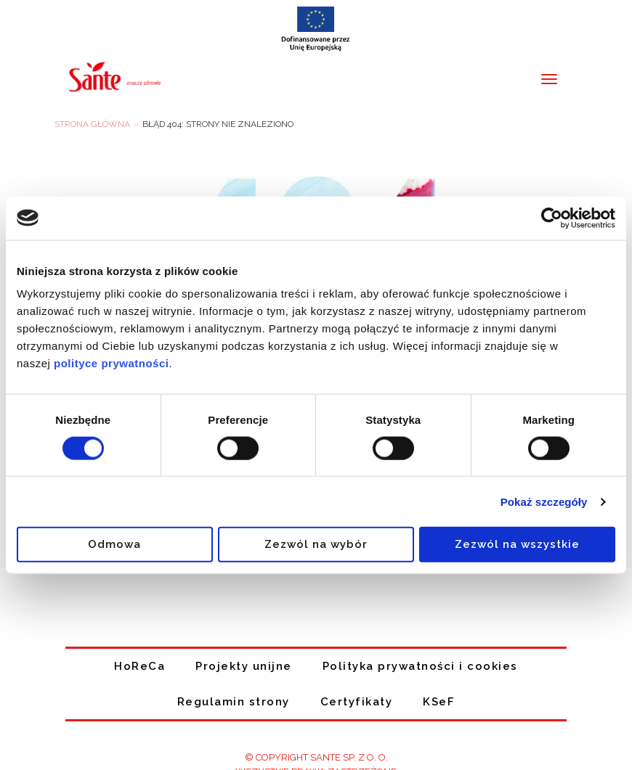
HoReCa (139, 666)
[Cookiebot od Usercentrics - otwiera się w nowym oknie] (551, 218)
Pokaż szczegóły (544, 501)
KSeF (439, 701)
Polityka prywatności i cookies (420, 666)
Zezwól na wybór (316, 544)
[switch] (238, 447)
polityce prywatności (111, 363)
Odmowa (114, 544)
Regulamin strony (233, 701)
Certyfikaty (356, 701)
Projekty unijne (243, 666)
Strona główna (92, 124)
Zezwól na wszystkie (517, 544)
